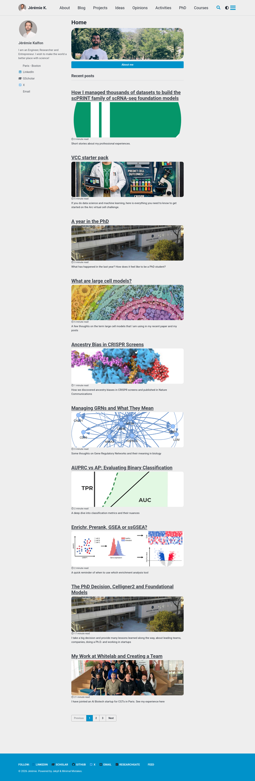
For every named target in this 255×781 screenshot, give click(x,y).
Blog (79, 8)
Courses (199, 8)
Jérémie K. (37, 8)
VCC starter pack (89, 160)
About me (127, 65)
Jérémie (32, 771)
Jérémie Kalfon (31, 43)
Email (108, 764)
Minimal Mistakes (73, 771)
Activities (161, 8)
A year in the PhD (90, 225)
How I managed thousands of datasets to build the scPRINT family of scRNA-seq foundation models (126, 97)
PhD (180, 8)
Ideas (117, 8)
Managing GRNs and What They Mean (112, 415)
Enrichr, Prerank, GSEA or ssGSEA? (109, 536)
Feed (156, 764)
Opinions (138, 8)
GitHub (81, 764)
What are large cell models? (101, 286)
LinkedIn (40, 764)
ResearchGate (132, 764)
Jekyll (56, 771)
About (62, 8)
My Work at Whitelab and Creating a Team (116, 668)
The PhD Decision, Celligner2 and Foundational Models (122, 600)
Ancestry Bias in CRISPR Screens (107, 350)
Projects (98, 8)
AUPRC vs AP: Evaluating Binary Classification (122, 476)
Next (111, 730)
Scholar (61, 764)
